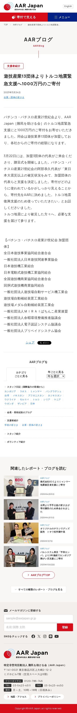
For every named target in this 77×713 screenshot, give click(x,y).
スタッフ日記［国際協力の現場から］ (26, 386)
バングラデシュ (54, 391)
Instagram (45, 636)
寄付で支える (26, 17)
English (68, 6)
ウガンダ (9, 403)
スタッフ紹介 (14, 433)
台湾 (7, 395)
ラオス (23, 391)
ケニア (57, 399)
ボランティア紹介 (16, 441)
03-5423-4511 (22, 685)
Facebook (33, 636)
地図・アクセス (19, 696)
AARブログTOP (40, 575)
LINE (50, 636)
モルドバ (24, 399)
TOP (6, 24)
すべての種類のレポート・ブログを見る (40, 589)
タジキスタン (55, 395)
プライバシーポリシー (49, 696)
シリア (46, 399)
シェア (30, 342)
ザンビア (22, 403)
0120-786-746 (33, 681)
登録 (65, 627)
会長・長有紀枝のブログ (19, 412)
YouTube (57, 636)
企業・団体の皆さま (14, 97)
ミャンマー (36, 391)
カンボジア (10, 391)
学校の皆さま (11, 424)
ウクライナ (10, 399)
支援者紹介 (13, 66)
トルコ (36, 399)
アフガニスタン (36, 395)
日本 (32, 403)
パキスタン (18, 395)
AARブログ (17, 24)
